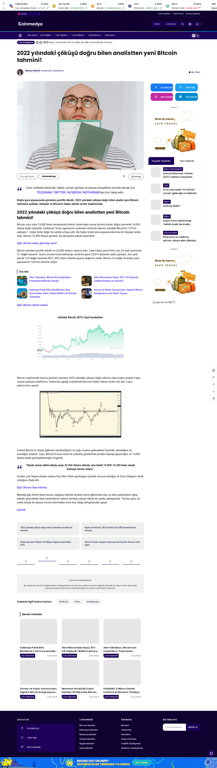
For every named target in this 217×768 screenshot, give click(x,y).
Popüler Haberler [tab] (161, 161)
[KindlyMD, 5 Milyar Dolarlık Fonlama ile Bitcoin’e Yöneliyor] (122, 678)
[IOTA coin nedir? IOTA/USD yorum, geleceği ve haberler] (174, 189)
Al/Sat (157, 24)
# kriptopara (93, 600)
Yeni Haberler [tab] (187, 161)
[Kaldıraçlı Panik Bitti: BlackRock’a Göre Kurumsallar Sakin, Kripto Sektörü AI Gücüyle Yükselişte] (48, 293)
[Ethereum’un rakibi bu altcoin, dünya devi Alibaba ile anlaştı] (174, 237)
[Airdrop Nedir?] (174, 205)
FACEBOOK (74, 191)
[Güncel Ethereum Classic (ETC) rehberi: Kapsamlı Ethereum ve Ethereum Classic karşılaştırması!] (174, 173)
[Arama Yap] (182, 24)
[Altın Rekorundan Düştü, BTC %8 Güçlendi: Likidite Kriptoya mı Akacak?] (112, 280)
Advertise (171, 24)
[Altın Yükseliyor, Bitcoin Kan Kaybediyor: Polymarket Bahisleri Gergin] (48, 280)
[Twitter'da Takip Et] (186, 87)
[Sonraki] (3, 8)
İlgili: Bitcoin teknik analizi (32, 304)
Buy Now (141, 762)
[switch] (195, 35)
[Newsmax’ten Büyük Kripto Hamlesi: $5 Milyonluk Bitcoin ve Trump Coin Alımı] (80, 678)
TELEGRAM (44, 191)
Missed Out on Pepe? (92, 761)
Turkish (22, 14)
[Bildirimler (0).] (197, 24)
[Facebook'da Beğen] (162, 87)
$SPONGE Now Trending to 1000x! (103, 764)
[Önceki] (3, 3)
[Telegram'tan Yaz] (186, 97)
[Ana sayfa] (20, 35)
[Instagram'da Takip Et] (162, 97)
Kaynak (21, 509)
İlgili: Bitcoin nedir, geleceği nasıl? (37, 242)
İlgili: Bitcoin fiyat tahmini (32, 486)
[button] (190, 24)
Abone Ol (193, 726)
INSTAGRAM (91, 191)
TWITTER (59, 191)
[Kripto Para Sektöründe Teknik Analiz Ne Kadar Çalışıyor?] (174, 220)
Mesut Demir (32, 70)
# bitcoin (63, 600)
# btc (77, 600)
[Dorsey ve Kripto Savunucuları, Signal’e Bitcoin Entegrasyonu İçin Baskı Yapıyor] (112, 293)
